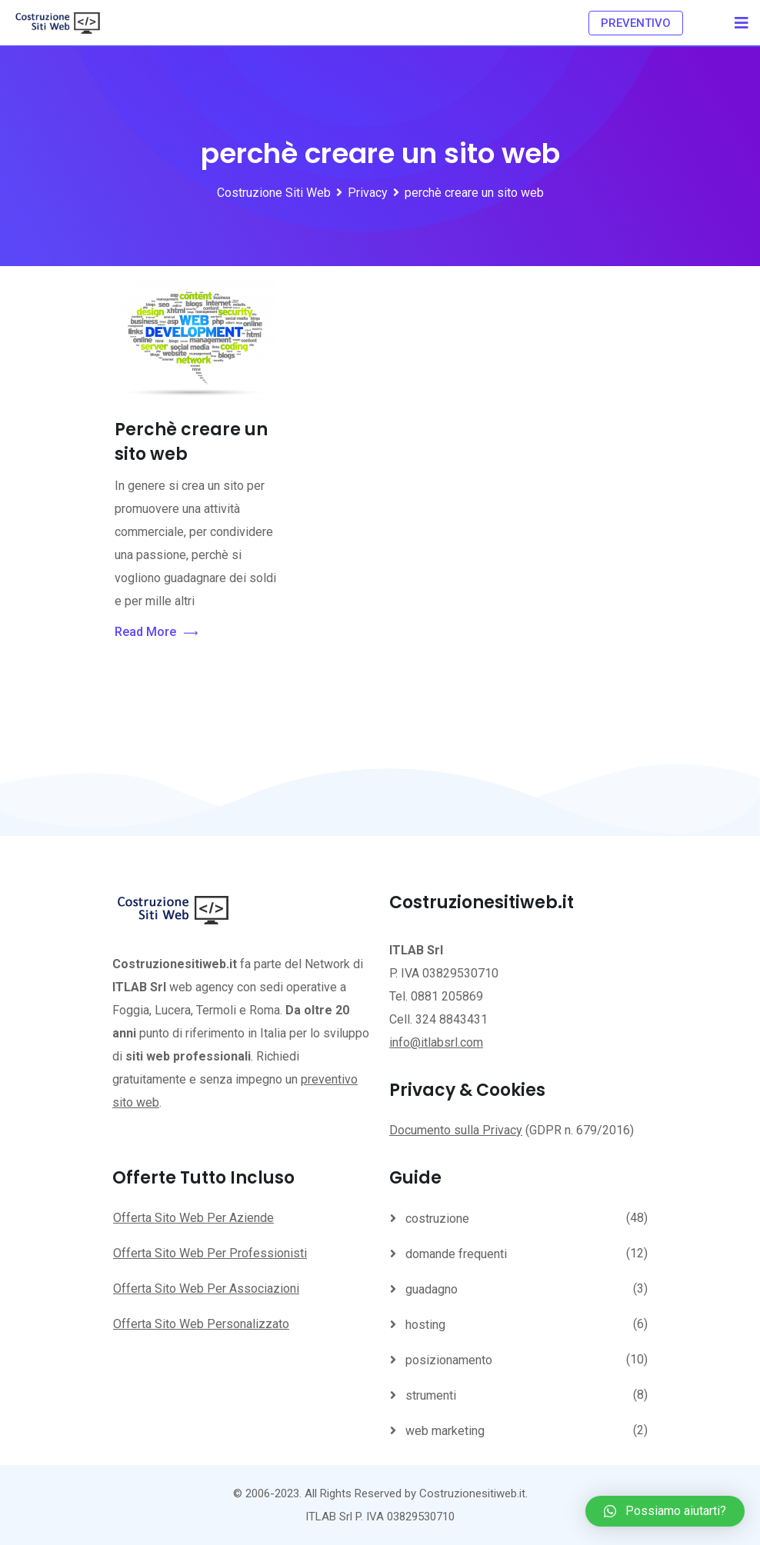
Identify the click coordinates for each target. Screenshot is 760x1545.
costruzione (437, 1218)
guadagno (431, 1289)
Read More (156, 632)
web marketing (445, 1430)
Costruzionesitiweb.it (472, 1493)
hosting (425, 1324)
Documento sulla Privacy (455, 1130)
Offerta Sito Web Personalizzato (201, 1324)
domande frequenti (456, 1254)
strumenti (430, 1395)
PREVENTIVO (636, 23)
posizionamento (448, 1360)
